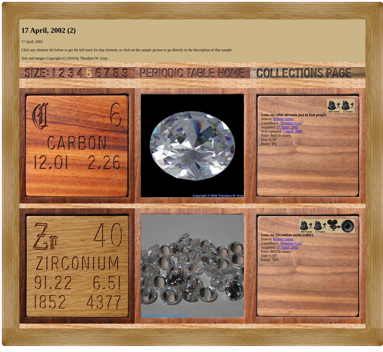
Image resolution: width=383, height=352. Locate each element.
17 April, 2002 (287, 127)
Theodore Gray (291, 123)
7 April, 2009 (292, 131)
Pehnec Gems (283, 119)
